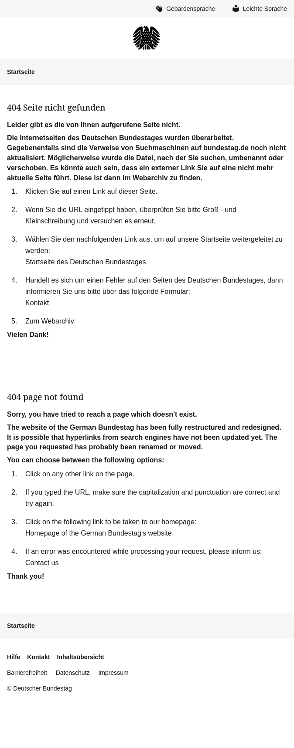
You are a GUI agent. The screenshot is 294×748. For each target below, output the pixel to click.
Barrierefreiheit (27, 672)
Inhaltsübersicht (80, 657)
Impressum (113, 672)
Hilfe (13, 657)
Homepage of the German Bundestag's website (98, 533)
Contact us (41, 562)
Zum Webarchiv (49, 321)
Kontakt (37, 303)
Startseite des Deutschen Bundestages (85, 262)
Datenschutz (73, 672)
